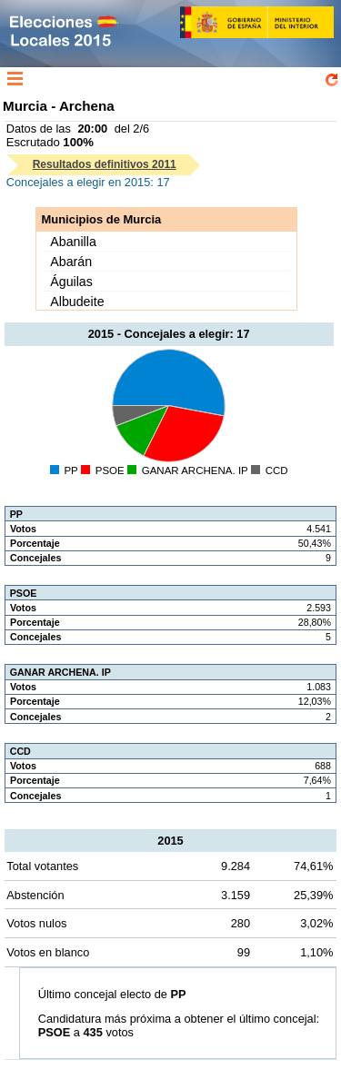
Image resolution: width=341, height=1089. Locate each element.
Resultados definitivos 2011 (104, 164)
